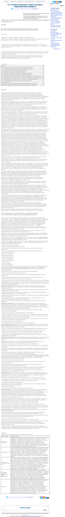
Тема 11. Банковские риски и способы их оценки (55, 23)
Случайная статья (41, 1)
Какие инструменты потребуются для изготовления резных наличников (55, 45)
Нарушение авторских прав (25, 516)
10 (29, 8)
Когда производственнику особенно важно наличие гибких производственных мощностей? (57, 14)
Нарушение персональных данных (35, 516)
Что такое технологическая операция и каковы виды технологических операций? (56, 34)
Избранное (13, 1)
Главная (6, 1)
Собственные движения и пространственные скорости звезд (57, 19)
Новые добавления (30, 1)
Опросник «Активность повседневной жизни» (56, 26)
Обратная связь (56, 48)
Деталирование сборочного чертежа (55, 10)
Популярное (20, 1)
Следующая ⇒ (35, 8)
